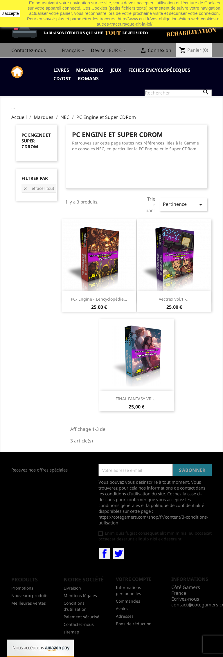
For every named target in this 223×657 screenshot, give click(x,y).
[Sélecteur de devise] (118, 50)
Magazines (90, 70)
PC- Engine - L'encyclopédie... (99, 299)
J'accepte (10, 13)
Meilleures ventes (28, 603)
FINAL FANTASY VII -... (137, 398)
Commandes (128, 601)
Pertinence (183, 204)
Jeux (116, 70)
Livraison (72, 588)
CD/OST (62, 78)
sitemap (71, 632)
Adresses (125, 616)
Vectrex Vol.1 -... (174, 299)
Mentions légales (80, 595)
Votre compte (133, 579)
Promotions (22, 588)
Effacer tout (38, 188)
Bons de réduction (134, 623)
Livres (61, 70)
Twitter (118, 553)
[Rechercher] (178, 93)
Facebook (104, 553)
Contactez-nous (28, 50)
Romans (88, 78)
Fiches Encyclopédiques (159, 70)
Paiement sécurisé (81, 616)
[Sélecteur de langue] (74, 50)
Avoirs (122, 608)
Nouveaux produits (29, 595)
